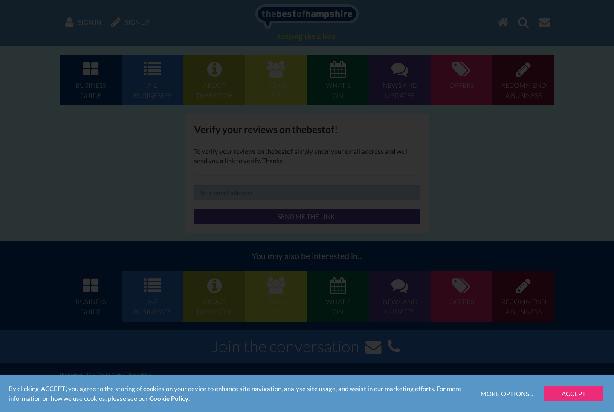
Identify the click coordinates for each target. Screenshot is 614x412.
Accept (574, 394)
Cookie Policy (168, 398)
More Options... (507, 394)
